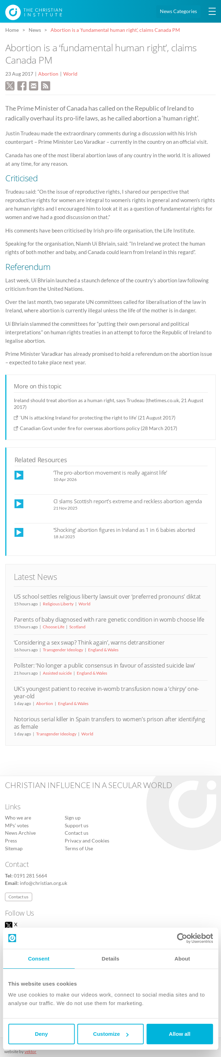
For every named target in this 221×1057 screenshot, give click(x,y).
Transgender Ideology (63, 649)
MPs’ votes (17, 825)
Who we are (18, 818)
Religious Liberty (58, 603)
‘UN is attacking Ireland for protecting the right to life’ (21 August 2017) (97, 418)
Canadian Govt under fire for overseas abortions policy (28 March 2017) (98, 428)
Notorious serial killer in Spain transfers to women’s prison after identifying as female (109, 722)
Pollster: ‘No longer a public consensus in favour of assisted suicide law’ (104, 665)
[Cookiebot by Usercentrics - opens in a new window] (182, 938)
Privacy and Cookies (87, 841)
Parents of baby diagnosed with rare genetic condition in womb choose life (109, 619)
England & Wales (103, 649)
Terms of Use (79, 848)
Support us (76, 825)
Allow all (180, 1034)
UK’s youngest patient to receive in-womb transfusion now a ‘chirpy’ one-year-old (106, 692)
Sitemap (14, 848)
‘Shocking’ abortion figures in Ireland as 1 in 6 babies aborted (124, 529)
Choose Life (53, 626)
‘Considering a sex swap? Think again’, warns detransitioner (89, 642)
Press (11, 841)
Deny (41, 1034)
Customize (110, 1034)
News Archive (20, 833)
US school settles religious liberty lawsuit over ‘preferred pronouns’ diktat (107, 596)
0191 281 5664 (30, 876)
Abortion (48, 74)
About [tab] (182, 959)
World (70, 74)
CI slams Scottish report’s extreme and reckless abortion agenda (127, 501)
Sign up (73, 818)
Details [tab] (111, 959)
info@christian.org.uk (43, 883)
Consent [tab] (39, 959)
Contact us (76, 833)
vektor (30, 1051)
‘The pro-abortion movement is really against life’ (110, 472)
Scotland (77, 626)
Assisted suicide (57, 673)
